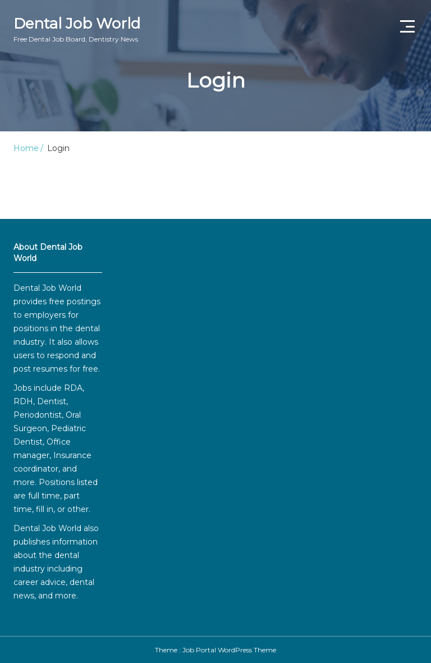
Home (26, 148)
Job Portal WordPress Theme (229, 650)
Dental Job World (76, 29)
